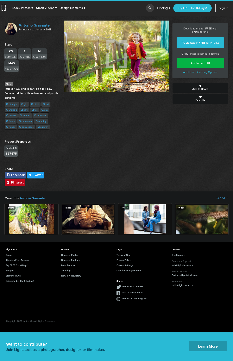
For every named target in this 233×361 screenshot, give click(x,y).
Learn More (208, 346)
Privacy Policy (123, 260)
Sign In (223, 8)
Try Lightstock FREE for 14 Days (200, 43)
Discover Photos (70, 255)
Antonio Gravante (34, 25)
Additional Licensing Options (200, 72)
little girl (11, 104)
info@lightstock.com (182, 265)
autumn (43, 127)
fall (35, 110)
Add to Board (200, 87)
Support (10, 270)
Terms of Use (123, 255)
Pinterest (15, 182)
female (11, 115)
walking (11, 110)
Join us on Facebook (133, 292)
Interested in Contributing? (20, 281)
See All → (222, 198)
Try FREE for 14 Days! (192, 8)
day (44, 110)
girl (24, 104)
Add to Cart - (200, 63)
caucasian (25, 121)
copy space (26, 127)
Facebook (15, 175)
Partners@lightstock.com (185, 275)
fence (10, 121)
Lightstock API (13, 275)
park (24, 110)
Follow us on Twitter (132, 286)
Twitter (35, 175)
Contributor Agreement (128, 270)
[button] (22, 8)
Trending (66, 270)
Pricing (163, 8)
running (41, 121)
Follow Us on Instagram (134, 298)
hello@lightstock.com (183, 285)
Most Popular (68, 265)
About (9, 255)
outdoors (40, 115)
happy (10, 127)
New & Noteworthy (71, 275)
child (35, 104)
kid (46, 104)
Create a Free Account (17, 260)
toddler (25, 115)
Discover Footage (70, 260)
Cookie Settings (124, 265)
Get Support (178, 255)
